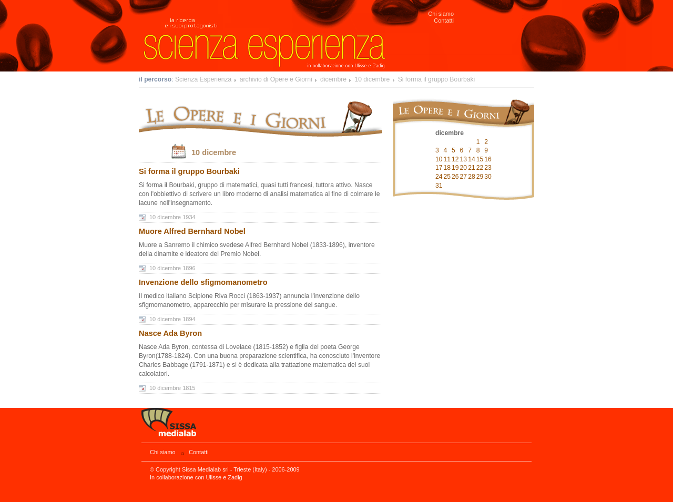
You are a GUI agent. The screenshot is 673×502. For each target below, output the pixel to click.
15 (480, 159)
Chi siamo (441, 14)
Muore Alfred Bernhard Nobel (192, 231)
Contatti (444, 20)
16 (488, 159)
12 (455, 159)
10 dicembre (372, 79)
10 (439, 159)
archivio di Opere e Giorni (276, 79)
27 (463, 176)
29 (480, 176)
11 (447, 159)
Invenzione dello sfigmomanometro (203, 282)
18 (447, 167)
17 (439, 167)
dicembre (333, 79)
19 (455, 167)
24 (439, 176)
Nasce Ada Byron (170, 333)
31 (439, 185)
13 (463, 159)
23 (488, 167)
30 (488, 176)
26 (455, 176)
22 (480, 167)
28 (471, 176)
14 (471, 159)
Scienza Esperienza (203, 79)
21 (471, 167)
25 (447, 176)
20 (463, 167)
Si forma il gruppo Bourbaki (436, 79)
